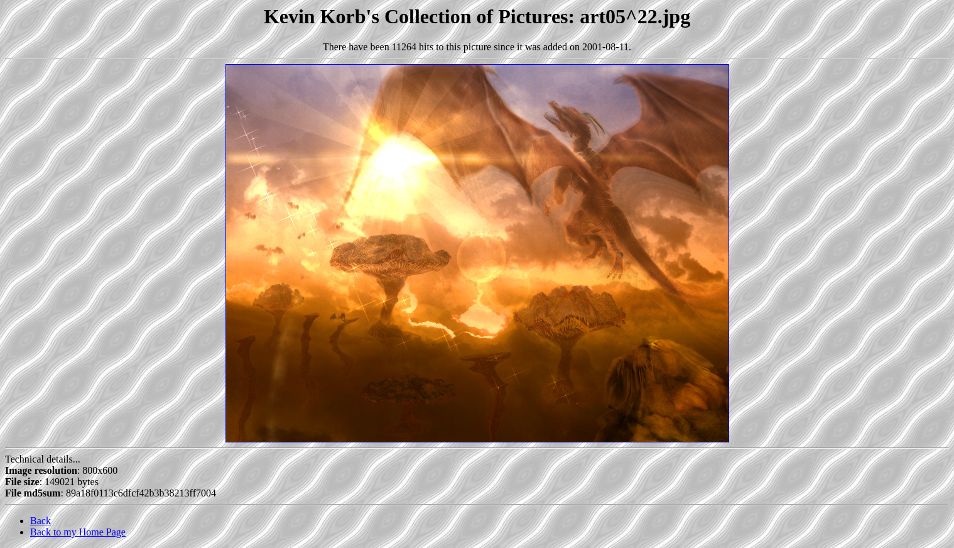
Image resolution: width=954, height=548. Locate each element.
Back (40, 520)
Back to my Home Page (78, 532)
